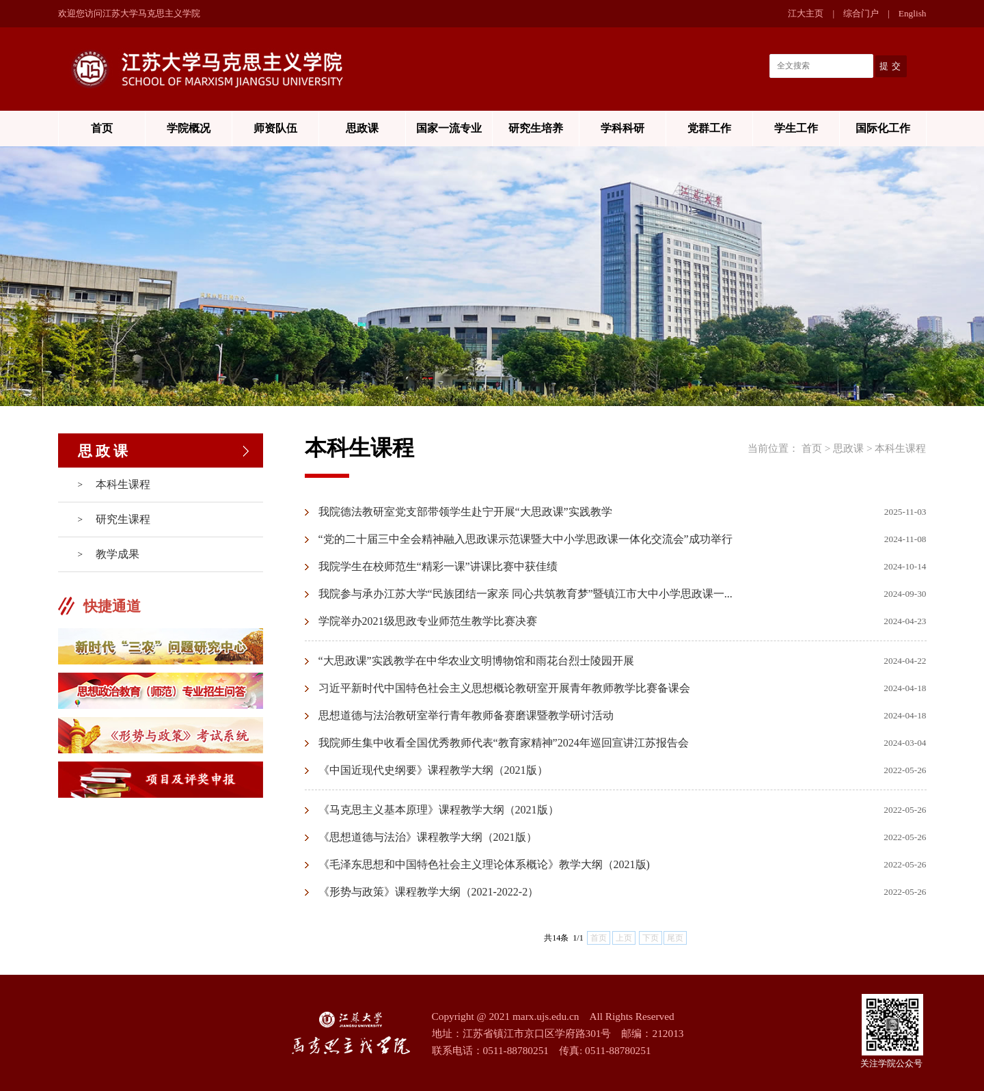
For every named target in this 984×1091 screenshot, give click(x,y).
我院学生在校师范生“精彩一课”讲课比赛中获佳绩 (438, 566)
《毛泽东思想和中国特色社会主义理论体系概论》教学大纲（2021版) (484, 864)
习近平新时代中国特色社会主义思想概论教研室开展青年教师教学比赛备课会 (504, 688)
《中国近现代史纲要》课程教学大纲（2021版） (433, 770)
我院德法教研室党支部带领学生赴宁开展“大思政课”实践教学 (465, 511)
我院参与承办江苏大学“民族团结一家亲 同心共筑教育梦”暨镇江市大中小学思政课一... (525, 594)
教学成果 (117, 554)
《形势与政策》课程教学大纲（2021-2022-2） (428, 892)
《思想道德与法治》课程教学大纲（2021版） (427, 837)
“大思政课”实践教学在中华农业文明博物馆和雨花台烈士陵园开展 (476, 660)
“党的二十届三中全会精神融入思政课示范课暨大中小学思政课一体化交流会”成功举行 (525, 539)
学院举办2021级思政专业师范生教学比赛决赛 (427, 621)
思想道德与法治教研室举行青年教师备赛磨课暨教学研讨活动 (466, 715)
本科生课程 (123, 484)
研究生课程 (123, 519)
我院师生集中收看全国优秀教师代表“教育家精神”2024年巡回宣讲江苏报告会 (503, 743)
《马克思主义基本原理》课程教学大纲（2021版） (438, 810)
